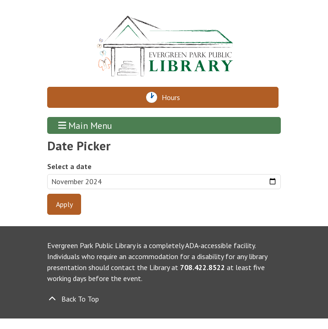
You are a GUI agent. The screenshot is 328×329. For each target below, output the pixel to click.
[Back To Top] (164, 299)
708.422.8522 (202, 267)
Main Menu (85, 125)
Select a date (69, 166)
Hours (173, 97)
